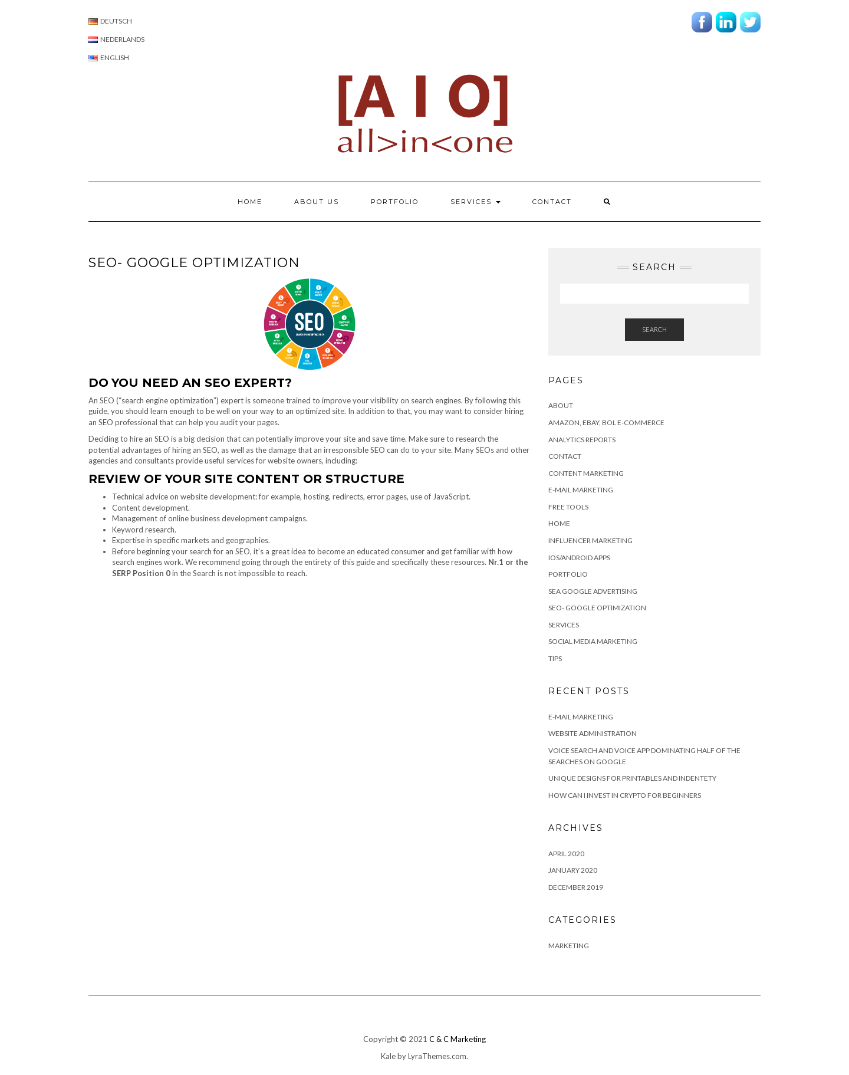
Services (475, 202)
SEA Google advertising (592, 591)
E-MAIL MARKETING (580, 716)
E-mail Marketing (580, 489)
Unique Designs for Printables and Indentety (632, 778)
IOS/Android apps (579, 557)
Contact (552, 202)
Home (250, 202)
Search (654, 329)
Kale (388, 1056)
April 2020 (566, 853)
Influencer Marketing (590, 540)
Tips (555, 658)
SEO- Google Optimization (597, 607)
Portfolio (395, 202)
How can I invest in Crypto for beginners (624, 795)
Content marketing (586, 473)
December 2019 (575, 887)
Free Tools (568, 506)
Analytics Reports (582, 439)
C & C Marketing (457, 1039)
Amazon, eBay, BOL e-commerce (606, 422)
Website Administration (592, 733)
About (560, 405)
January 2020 (572, 870)
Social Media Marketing (592, 641)
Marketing (568, 945)
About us (316, 202)
